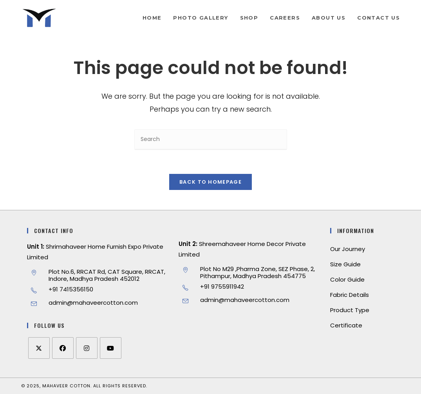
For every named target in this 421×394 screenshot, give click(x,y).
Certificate (346, 325)
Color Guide (347, 279)
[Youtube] (110, 348)
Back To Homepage (210, 182)
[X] (39, 348)
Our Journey (347, 249)
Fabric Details (349, 295)
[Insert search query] (210, 139)
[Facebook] (63, 348)
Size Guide (345, 264)
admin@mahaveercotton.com (93, 302)
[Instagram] (87, 348)
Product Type (349, 310)
